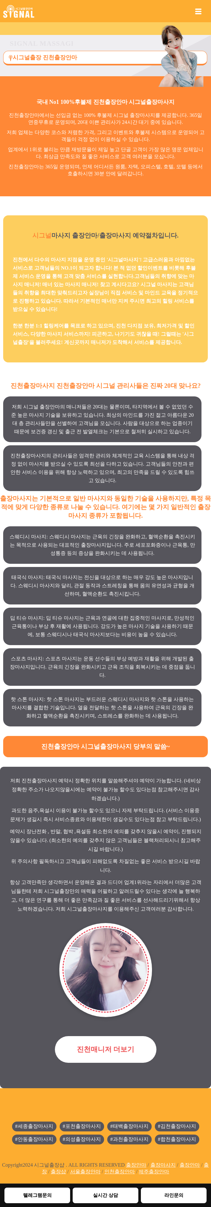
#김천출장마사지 (177, 1126)
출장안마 (136, 1165)
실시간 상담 (105, 1195)
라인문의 (173, 1195)
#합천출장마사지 (177, 1139)
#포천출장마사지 (82, 1126)
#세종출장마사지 (34, 1126)
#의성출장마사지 (82, 1139)
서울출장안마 (85, 1171)
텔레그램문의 (37, 1195)
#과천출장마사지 (129, 1139)
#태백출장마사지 (129, 1126)
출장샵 (58, 1171)
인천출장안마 (119, 1171)
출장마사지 (163, 1165)
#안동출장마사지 (34, 1139)
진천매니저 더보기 (106, 1049)
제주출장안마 (154, 1171)
